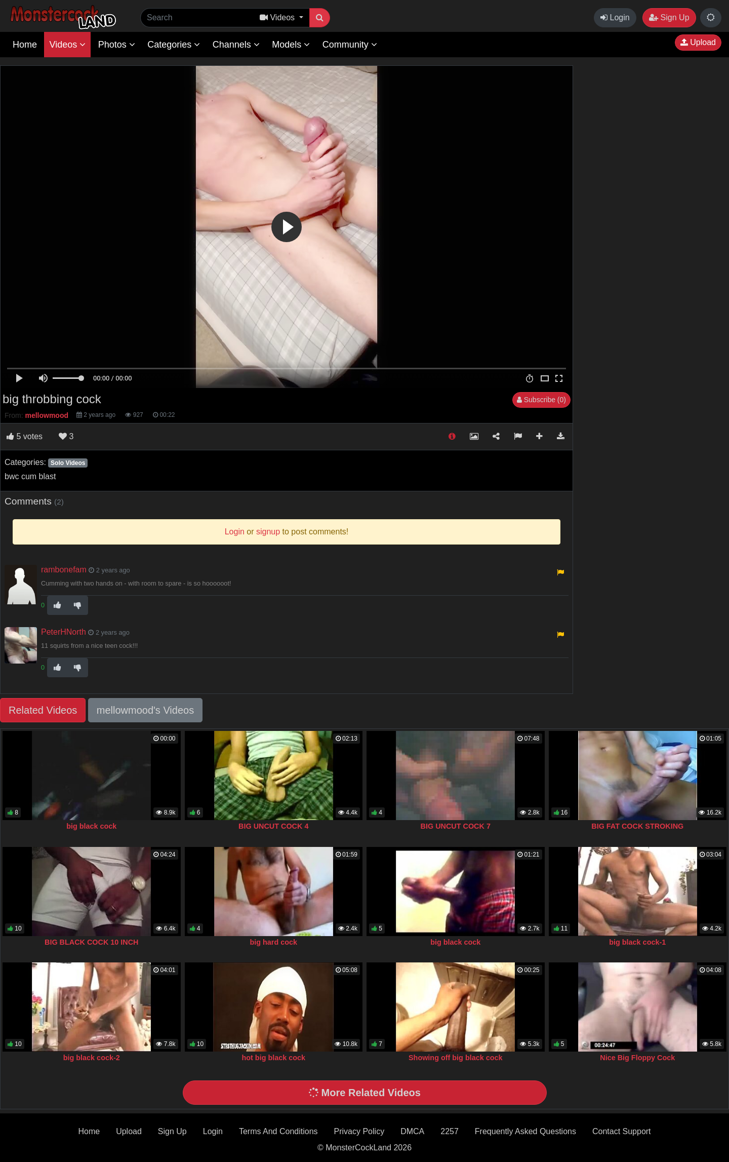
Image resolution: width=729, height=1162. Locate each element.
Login (615, 17)
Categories (173, 45)
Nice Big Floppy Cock (637, 1058)
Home (25, 45)
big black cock (91, 826)
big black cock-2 (91, 1058)
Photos (116, 45)
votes (25, 436)
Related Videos (43, 710)
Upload (698, 42)
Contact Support (621, 1131)
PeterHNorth (63, 632)
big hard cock (273, 942)
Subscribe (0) (541, 400)
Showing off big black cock (456, 1058)
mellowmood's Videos (145, 710)
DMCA (412, 1131)
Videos (67, 45)
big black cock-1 (637, 942)
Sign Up (669, 17)
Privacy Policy (359, 1131)
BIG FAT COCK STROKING (637, 826)
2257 (449, 1131)
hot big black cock (273, 1058)
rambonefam (64, 569)
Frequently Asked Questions (525, 1131)
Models (291, 45)
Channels (236, 45)
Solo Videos (68, 463)
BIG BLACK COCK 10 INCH (92, 942)
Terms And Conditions (278, 1131)
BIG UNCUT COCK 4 (273, 826)
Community (349, 45)
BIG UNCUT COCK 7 (456, 826)
